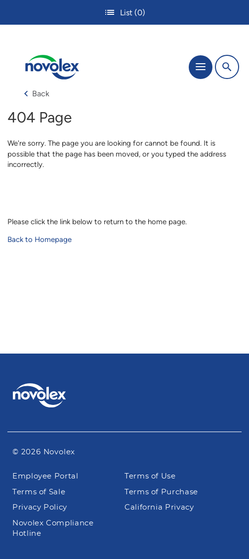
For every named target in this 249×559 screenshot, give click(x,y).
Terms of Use (150, 476)
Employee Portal (45, 476)
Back (36, 93)
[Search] (227, 67)
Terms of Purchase (161, 492)
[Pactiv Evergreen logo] (125, 397)
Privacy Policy (39, 507)
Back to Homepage (39, 239)
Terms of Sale (38, 492)
